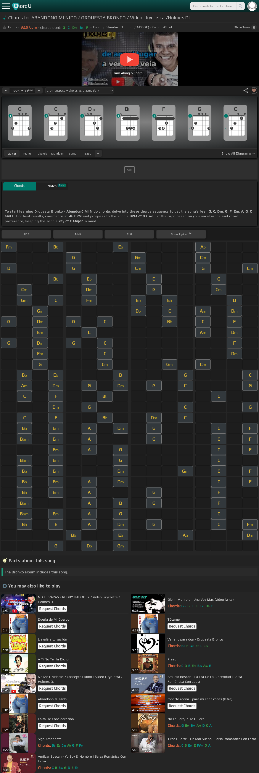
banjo (72, 153)
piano (27, 153)
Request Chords (52, 609)
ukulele (42, 153)
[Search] (240, 6)
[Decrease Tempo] (6, 90)
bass (87, 153)
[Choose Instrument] (98, 153)
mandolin (57, 153)
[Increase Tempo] (39, 90)
